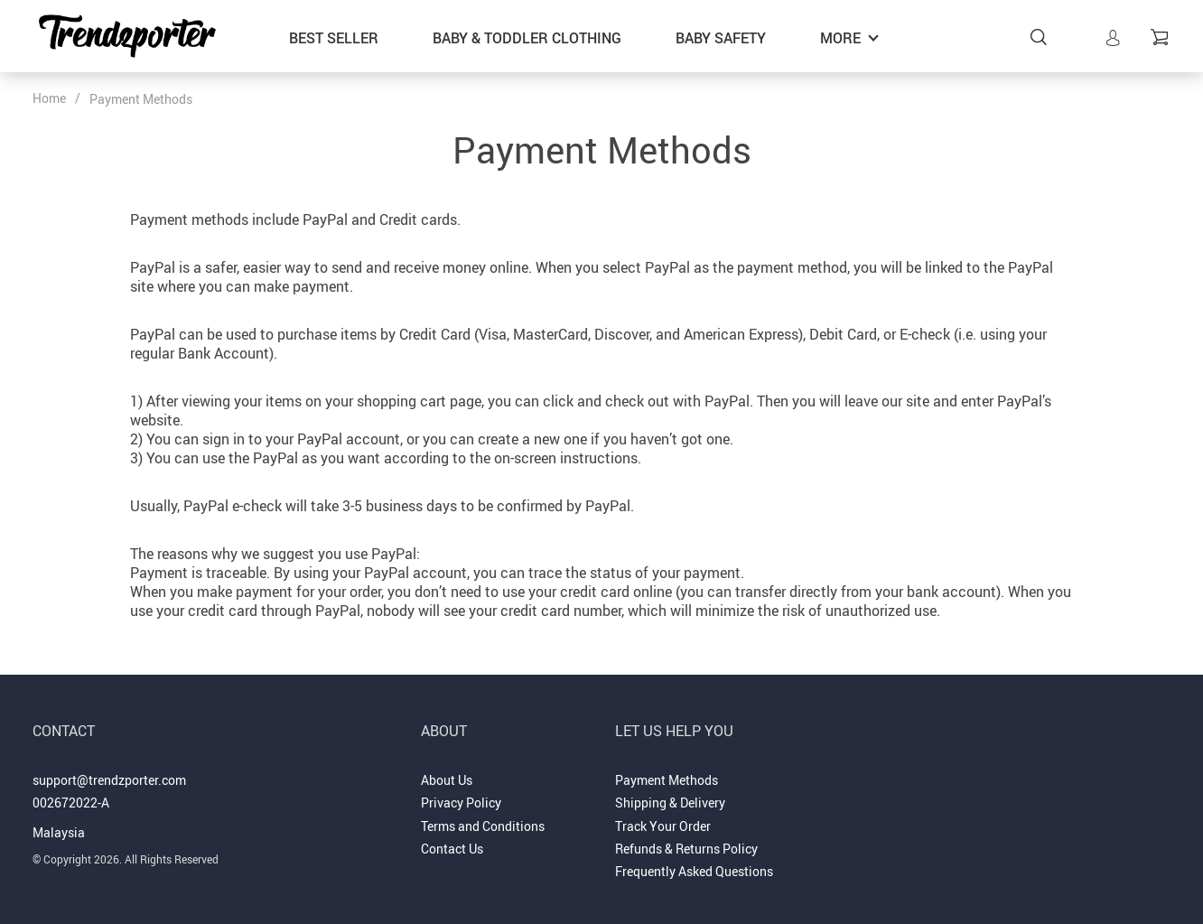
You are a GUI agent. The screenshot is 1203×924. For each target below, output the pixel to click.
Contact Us (452, 848)
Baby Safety (721, 38)
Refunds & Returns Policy (686, 848)
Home (49, 98)
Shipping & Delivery (670, 802)
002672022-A (71, 802)
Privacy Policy (461, 802)
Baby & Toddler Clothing (527, 38)
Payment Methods (666, 780)
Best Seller (333, 38)
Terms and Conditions (483, 826)
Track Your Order (663, 826)
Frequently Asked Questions (694, 871)
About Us (446, 780)
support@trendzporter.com (109, 780)
